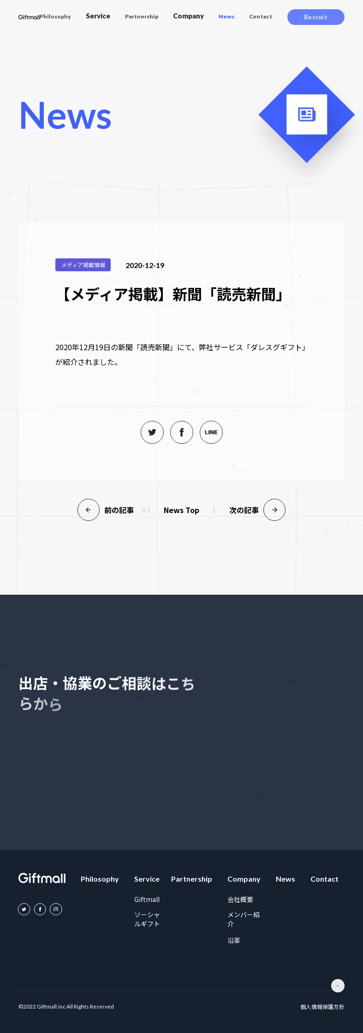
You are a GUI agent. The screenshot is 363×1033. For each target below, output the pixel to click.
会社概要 (240, 899)
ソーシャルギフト (147, 919)
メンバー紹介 (243, 919)
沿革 (233, 940)
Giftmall (147, 899)
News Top (181, 510)
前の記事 (105, 510)
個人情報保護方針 (322, 1006)
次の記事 (257, 510)
